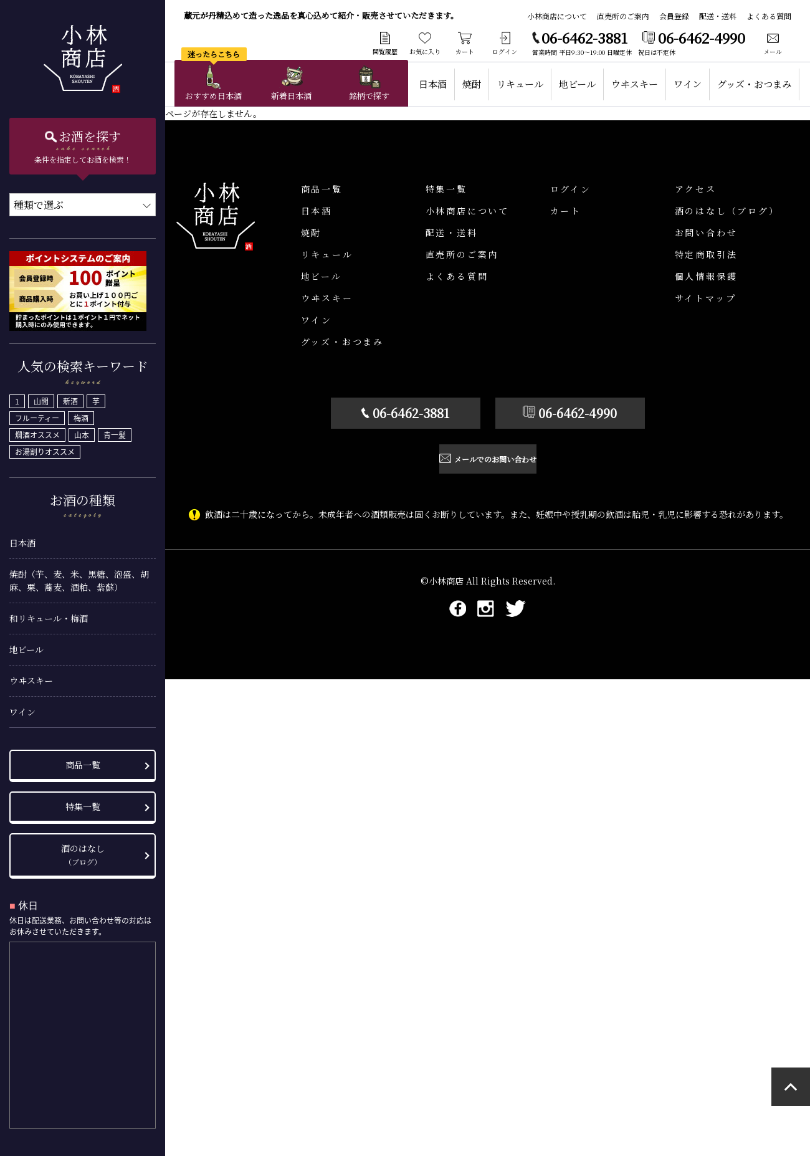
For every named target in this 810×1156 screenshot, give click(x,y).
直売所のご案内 (623, 16)
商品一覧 (82, 761)
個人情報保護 (706, 276)
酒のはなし (83, 850)
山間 (41, 397)
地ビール (26, 645)
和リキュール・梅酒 (48, 614)
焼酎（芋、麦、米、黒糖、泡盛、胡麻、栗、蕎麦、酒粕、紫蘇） (79, 577)
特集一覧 (82, 802)
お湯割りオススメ (45, 448)
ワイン (22, 708)
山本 (81, 431)
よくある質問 (768, 16)
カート (565, 210)
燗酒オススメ (37, 431)
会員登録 (674, 16)
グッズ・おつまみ (754, 83)
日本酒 (22, 539)
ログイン (570, 189)
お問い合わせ (706, 232)
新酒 (70, 397)
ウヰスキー (31, 677)
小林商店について (557, 16)
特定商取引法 (706, 254)
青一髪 (114, 431)
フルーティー (37, 414)
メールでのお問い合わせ (495, 460)
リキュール (520, 83)
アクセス (696, 189)
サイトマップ (705, 298)
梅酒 (81, 414)
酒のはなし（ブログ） (727, 210)
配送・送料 (717, 16)
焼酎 (471, 83)
